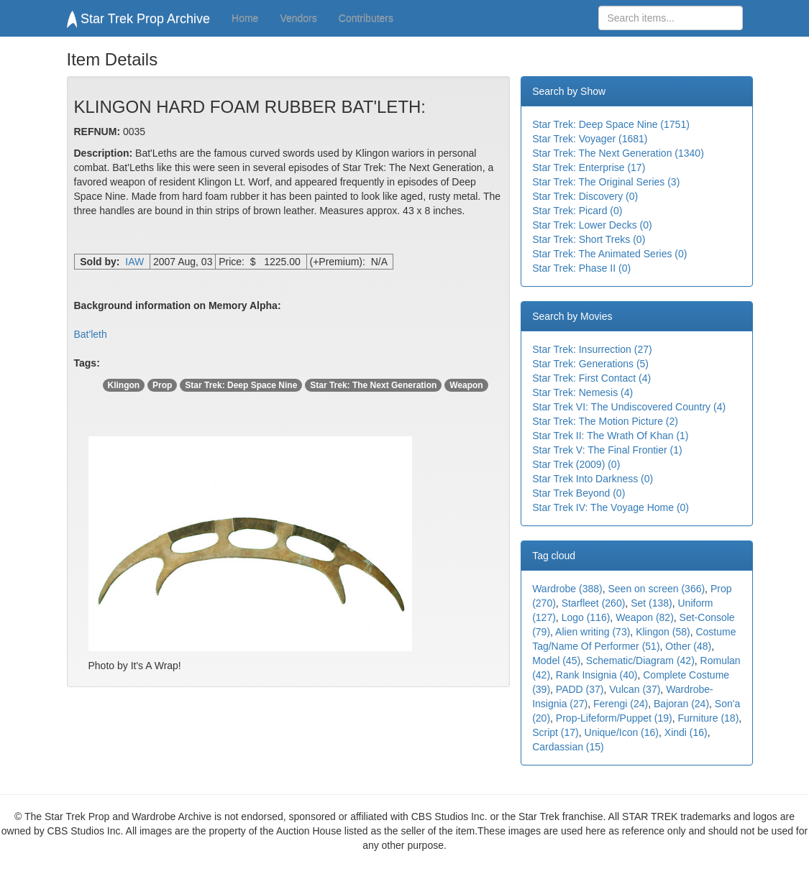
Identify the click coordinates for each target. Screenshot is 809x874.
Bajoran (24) (681, 703)
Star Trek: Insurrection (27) (592, 349)
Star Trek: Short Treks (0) (588, 239)
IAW (134, 261)
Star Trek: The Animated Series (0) (609, 253)
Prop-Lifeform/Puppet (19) (614, 718)
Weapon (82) (645, 617)
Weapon (466, 385)
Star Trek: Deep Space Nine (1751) (611, 124)
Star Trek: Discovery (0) (585, 196)
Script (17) (555, 732)
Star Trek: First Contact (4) (591, 378)
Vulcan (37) (634, 689)
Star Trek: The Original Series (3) (606, 182)
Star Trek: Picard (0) (577, 210)
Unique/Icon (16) (622, 732)
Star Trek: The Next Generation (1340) (618, 153)
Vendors (298, 18)
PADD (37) (580, 689)
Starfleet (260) (594, 603)
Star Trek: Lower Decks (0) (592, 225)
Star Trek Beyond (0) (578, 493)
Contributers (366, 18)
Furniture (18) (708, 718)
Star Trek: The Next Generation (373, 385)
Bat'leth (90, 334)
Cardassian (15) (568, 747)
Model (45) (556, 660)
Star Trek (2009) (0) (576, 464)
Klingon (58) (663, 632)
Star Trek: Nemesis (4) (582, 392)
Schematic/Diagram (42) (640, 660)
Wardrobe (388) (567, 588)
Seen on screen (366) (656, 588)
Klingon (124, 385)
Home (245, 18)
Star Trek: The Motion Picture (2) (605, 421)
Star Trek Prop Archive (139, 19)
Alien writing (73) (592, 632)
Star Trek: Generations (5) (590, 363)
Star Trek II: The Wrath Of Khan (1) (610, 435)
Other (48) (688, 646)
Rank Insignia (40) (597, 675)
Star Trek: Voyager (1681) (589, 138)
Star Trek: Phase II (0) (581, 268)
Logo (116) (586, 617)
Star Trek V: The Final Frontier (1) (607, 450)
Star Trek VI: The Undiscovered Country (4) (629, 407)
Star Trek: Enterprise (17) (588, 167)
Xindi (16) (686, 732)
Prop (162, 385)
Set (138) (651, 603)
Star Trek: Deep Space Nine (241, 385)
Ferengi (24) (620, 703)
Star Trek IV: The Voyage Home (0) (610, 507)
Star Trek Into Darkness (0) (592, 478)
